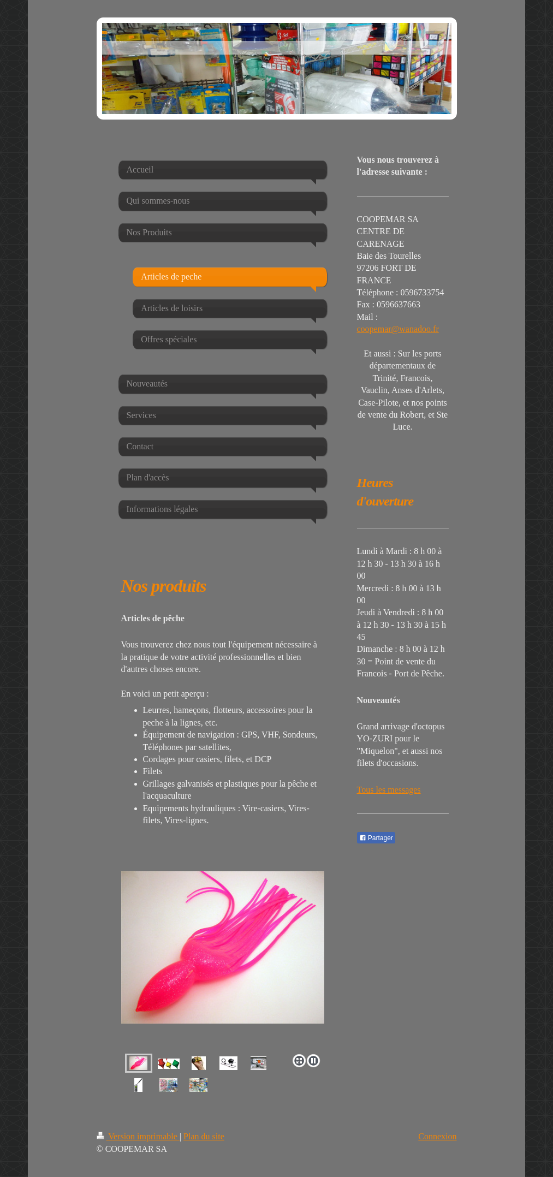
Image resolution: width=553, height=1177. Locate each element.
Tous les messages (389, 789)
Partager (376, 838)
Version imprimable (138, 1136)
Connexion (437, 1136)
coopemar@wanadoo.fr (398, 329)
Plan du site (203, 1136)
